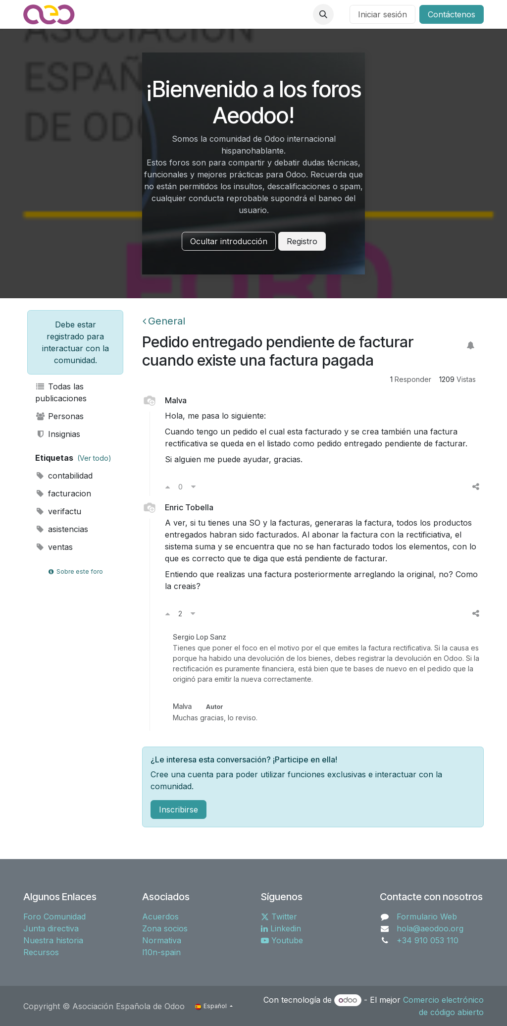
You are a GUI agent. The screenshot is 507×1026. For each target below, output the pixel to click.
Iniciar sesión (382, 14)
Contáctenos (451, 14)
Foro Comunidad (54, 916)
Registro (302, 241)
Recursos (41, 952)
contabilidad (64, 476)
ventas (54, 547)
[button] (323, 14)
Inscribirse (178, 809)
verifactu (58, 511)
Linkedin (281, 928)
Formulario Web (427, 916)
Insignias (57, 434)
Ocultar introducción (228, 241)
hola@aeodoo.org (430, 928)
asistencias (61, 529)
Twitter (279, 916)
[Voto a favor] (167, 486)
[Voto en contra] (193, 486)
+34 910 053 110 (427, 940)
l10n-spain (161, 952)
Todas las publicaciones (61, 392)
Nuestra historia (53, 940)
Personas (59, 416)
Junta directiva (51, 928)
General (164, 321)
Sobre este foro (75, 571)
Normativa (161, 940)
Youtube (282, 940)
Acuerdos (160, 916)
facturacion (63, 493)
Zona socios (165, 928)
